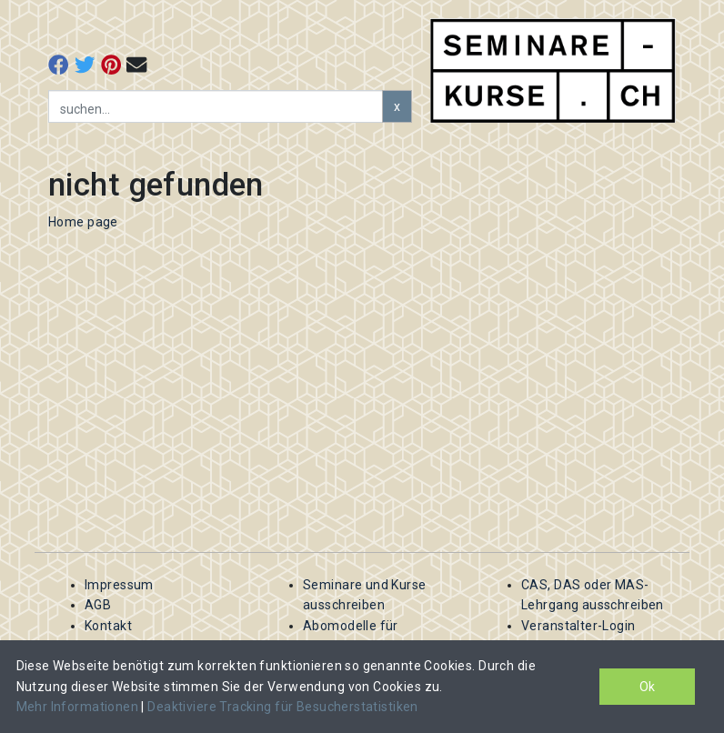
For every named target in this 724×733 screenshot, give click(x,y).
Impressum (119, 584)
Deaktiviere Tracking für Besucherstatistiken (282, 706)
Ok (647, 686)
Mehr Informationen (79, 706)
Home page (83, 222)
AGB (98, 604)
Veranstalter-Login (578, 625)
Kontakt (108, 625)
